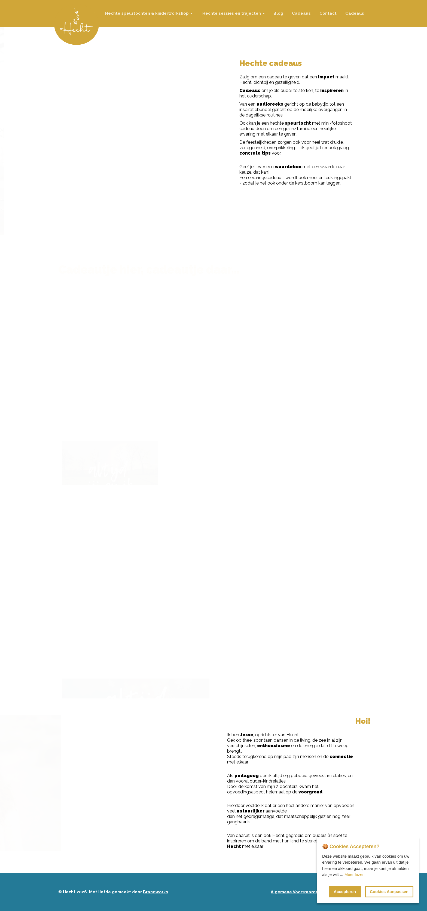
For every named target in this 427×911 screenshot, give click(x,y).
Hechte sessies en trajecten (233, 13)
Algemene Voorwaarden (296, 891)
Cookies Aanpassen (389, 891)
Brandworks (155, 891)
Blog (278, 13)
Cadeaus (301, 13)
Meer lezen (354, 874)
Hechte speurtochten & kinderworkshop (148, 13)
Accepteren (345, 891)
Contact (328, 13)
